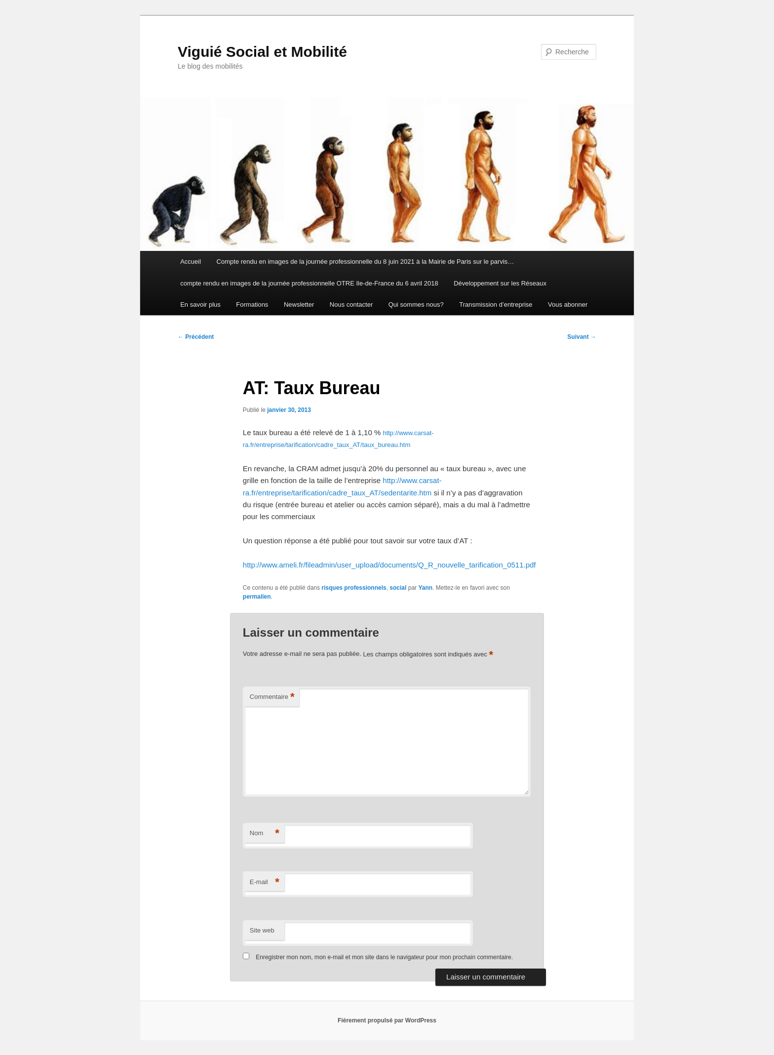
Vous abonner (567, 304)
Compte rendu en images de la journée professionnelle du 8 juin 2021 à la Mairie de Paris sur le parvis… (365, 261)
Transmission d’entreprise (495, 304)
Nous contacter (351, 304)
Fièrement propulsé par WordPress (387, 1020)
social (397, 587)
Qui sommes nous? (416, 304)
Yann (425, 587)
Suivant (581, 336)
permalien (257, 596)
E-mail (264, 882)
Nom (264, 833)
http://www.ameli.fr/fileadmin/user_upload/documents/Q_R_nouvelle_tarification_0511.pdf (389, 565)
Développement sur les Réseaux (500, 283)
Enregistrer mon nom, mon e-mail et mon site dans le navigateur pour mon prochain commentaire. (384, 957)
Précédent (196, 336)
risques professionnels (353, 587)
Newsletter (299, 304)
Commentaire (272, 697)
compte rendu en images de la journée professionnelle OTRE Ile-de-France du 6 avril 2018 (309, 283)
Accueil (190, 261)
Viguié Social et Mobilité (262, 51)
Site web (262, 930)
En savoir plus (200, 304)
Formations (252, 304)
